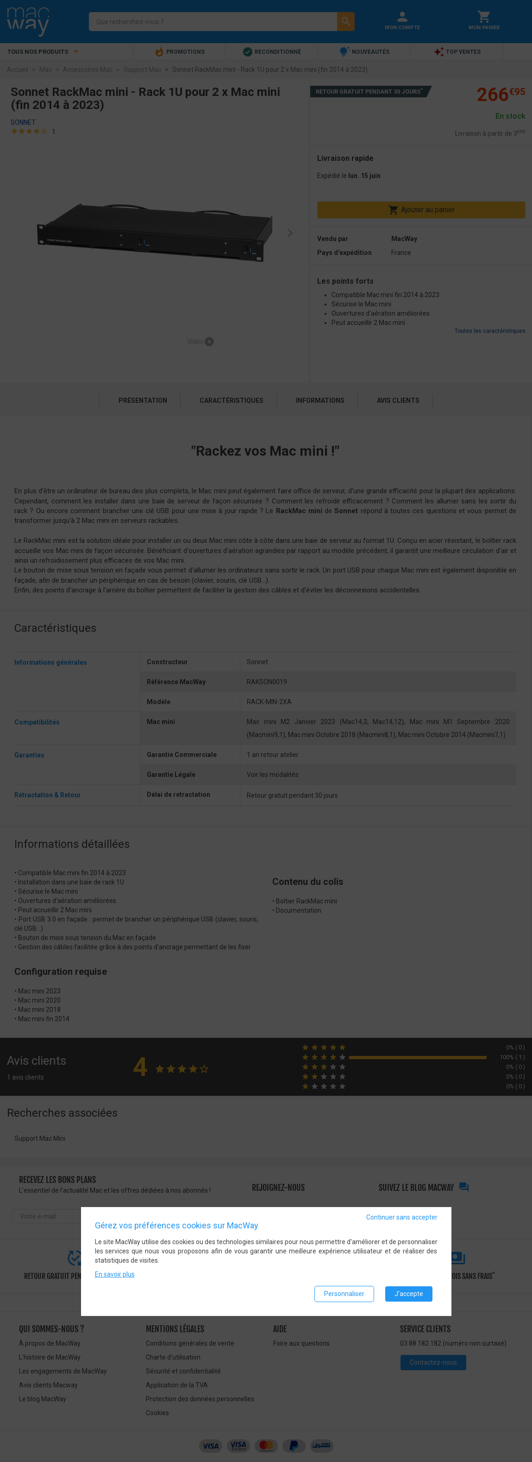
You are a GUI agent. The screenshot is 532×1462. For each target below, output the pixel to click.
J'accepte (408, 1293)
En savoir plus (115, 1274)
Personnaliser (344, 1293)
